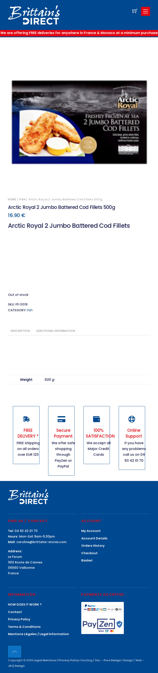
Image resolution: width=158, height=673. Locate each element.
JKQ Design (16, 666)
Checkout (89, 553)
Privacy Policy (19, 619)
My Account (91, 531)
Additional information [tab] (55, 331)
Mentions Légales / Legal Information (38, 634)
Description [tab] (20, 331)
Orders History (93, 545)
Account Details (94, 538)
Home (12, 199)
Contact (15, 612)
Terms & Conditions (24, 627)
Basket (87, 560)
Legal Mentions (45, 660)
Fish (22, 199)
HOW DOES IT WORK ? (25, 604)
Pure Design (112, 660)
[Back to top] (14, 652)
